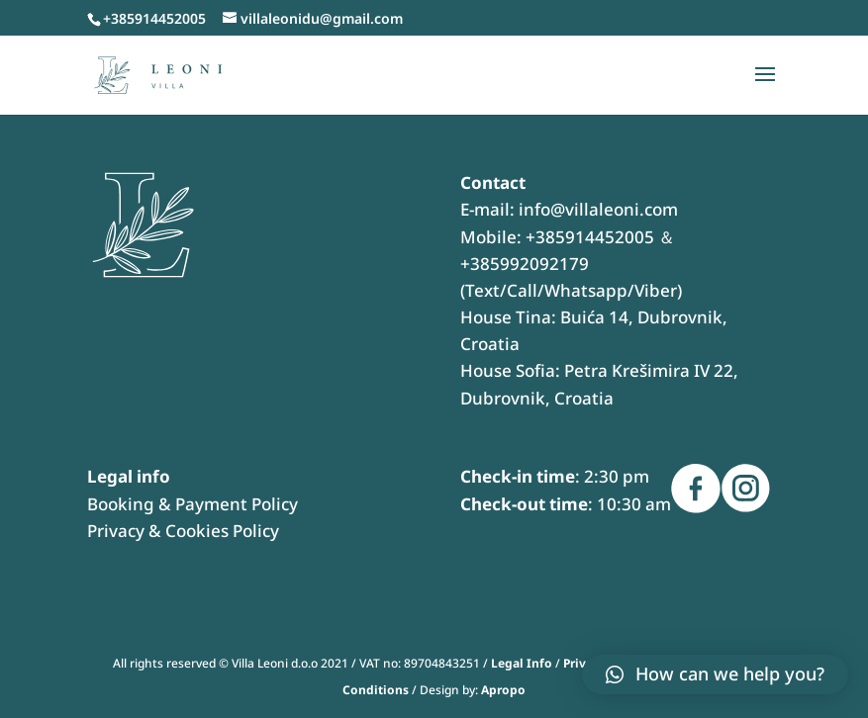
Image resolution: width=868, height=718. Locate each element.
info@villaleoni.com (598, 209)
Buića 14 (594, 317)
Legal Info (521, 663)
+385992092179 (524, 263)
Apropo (503, 689)
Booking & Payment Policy (192, 504)
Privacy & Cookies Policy (183, 530)
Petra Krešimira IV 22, (651, 370)
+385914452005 (590, 236)
